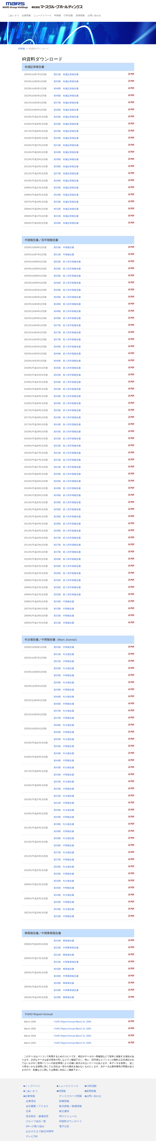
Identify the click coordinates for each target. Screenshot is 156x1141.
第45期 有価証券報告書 (66, 117)
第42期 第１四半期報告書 (67, 446)
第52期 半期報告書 (64, 247)
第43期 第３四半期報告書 (67, 410)
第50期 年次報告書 (64, 668)
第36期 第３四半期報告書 (67, 559)
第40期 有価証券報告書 (66, 152)
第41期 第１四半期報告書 (67, 467)
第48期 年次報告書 (64, 696)
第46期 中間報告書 (64, 732)
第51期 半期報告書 (64, 254)
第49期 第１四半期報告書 (67, 297)
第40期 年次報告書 (64, 810)
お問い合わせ (94, 15)
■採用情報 (90, 1091)
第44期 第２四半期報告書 (67, 396)
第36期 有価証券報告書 (66, 180)
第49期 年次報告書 (64, 682)
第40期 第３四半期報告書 (67, 474)
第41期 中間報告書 (64, 803)
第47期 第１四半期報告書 (67, 339)
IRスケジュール (68, 1116)
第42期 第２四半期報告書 (67, 438)
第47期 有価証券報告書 (66, 102)
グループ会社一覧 (36, 1121)
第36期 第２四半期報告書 (67, 566)
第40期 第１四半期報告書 (67, 488)
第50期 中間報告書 (64, 675)
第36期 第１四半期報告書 (67, 573)
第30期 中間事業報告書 (66, 976)
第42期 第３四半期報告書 (67, 431)
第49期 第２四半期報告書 (67, 290)
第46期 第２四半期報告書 (67, 353)
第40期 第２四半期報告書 (67, 481)
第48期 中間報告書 (64, 704)
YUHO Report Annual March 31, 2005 (72, 1028)
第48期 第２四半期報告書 (67, 311)
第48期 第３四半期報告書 (67, 304)
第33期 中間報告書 (64, 916)
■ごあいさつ (30, 1091)
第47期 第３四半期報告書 (67, 325)
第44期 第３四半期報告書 (67, 389)
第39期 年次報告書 (64, 824)
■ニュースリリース (67, 1086)
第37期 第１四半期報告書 (67, 552)
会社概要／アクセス (37, 1106)
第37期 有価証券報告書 (66, 173)
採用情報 (80, 15)
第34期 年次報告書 (64, 895)
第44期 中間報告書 (64, 760)
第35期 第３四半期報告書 (67, 580)
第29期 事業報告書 (64, 983)
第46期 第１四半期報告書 (67, 361)
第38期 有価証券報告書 (66, 166)
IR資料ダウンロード (70, 1121)
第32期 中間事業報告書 (66, 947)
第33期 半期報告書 (64, 608)
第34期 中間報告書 (64, 902)
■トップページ (31, 1086)
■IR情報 (61, 1091)
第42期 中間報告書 (64, 789)
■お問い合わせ (93, 1096)
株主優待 (64, 1111)
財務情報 (64, 1101)
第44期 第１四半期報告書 (67, 403)
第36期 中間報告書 (64, 874)
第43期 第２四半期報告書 (67, 417)
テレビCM (31, 1136)
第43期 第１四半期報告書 (67, 424)
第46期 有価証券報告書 (66, 110)
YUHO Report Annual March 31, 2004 (72, 1036)
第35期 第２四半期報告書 (67, 587)
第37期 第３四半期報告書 (67, 538)
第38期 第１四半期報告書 (67, 530)
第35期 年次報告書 (64, 881)
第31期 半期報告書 (64, 623)
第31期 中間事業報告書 (66, 962)
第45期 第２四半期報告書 (67, 375)
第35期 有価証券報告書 (66, 187)
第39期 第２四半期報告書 (67, 502)
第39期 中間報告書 (64, 831)
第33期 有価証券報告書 (66, 202)
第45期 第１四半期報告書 (67, 382)
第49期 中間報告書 (64, 689)
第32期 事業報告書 (64, 940)
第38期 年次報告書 (64, 838)
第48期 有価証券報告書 (66, 95)
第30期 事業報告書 (64, 969)
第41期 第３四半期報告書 (67, 453)
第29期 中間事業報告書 (66, 990)
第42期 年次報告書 (64, 781)
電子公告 (64, 1126)
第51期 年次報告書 (64, 654)
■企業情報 (29, 1096)
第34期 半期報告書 (64, 601)
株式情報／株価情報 (70, 1106)
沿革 (28, 1111)
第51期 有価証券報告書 (66, 74)
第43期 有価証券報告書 (66, 131)
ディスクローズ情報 (70, 1096)
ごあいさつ (13, 15)
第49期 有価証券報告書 (66, 88)
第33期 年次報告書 (64, 909)
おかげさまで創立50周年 (40, 1131)
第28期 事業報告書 (64, 997)
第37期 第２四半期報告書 (67, 545)
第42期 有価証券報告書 (66, 138)
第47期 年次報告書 (64, 711)
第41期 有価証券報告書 (66, 145)
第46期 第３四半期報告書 (67, 346)
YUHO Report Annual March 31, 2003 (72, 1043)
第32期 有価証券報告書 (66, 209)
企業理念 (31, 1101)
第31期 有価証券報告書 (66, 216)
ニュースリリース (42, 15)
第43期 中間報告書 (64, 774)
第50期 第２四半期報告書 (67, 268)
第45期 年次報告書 (64, 739)
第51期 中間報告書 (64, 661)
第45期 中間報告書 (64, 746)
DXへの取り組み (35, 1126)
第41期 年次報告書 (64, 796)
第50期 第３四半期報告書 (67, 261)
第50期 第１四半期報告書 (67, 276)
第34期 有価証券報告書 (66, 195)
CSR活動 (68, 15)
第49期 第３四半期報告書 (67, 283)
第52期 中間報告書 (64, 647)
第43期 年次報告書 (64, 767)
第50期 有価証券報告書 (66, 81)
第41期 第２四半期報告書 (67, 460)
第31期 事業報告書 (64, 955)
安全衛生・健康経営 (37, 1116)
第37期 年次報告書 (64, 852)
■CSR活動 (90, 1086)
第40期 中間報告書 (64, 817)
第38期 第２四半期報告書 (67, 523)
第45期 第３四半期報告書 (67, 368)
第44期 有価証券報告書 (66, 124)
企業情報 (26, 15)
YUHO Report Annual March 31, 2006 (72, 1021)
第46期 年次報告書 (64, 725)
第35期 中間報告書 (64, 888)
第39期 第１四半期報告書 (67, 509)
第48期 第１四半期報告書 (67, 318)
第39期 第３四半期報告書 (67, 495)
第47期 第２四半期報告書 (67, 332)
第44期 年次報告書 (64, 753)
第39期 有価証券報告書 (66, 159)
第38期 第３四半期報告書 (67, 516)
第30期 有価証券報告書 (66, 223)
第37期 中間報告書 (64, 859)
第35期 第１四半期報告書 (67, 594)
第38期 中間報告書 (64, 845)
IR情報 (57, 15)
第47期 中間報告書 (64, 718)
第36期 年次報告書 (64, 867)
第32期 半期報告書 (64, 615)
